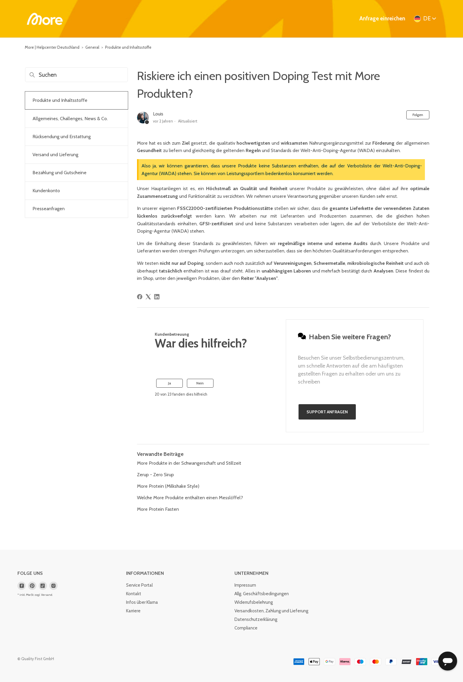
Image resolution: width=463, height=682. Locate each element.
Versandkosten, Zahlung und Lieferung (271, 611)
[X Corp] (148, 296)
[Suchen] (76, 74)
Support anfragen (327, 412)
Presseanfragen (48, 208)
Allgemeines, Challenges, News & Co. (70, 118)
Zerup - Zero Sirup (155, 474)
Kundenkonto (46, 190)
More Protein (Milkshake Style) (168, 486)
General (92, 47)
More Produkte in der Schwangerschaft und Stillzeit (189, 463)
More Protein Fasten (158, 509)
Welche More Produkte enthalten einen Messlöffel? (190, 497)
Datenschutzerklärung (255, 619)
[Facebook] (139, 296)
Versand (46, 595)
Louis (158, 114)
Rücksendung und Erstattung (61, 136)
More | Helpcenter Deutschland (52, 47)
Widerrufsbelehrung (253, 602)
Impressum (245, 585)
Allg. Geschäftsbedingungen (261, 593)
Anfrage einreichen (382, 18)
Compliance (245, 628)
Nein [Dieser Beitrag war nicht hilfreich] (200, 383)
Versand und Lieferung (55, 154)
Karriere (133, 611)
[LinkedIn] (156, 296)
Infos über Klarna (142, 602)
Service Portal (139, 585)
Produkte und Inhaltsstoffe (128, 47)
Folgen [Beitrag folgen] (418, 114)
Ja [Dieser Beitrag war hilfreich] (169, 383)
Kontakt (133, 593)
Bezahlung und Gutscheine (59, 172)
